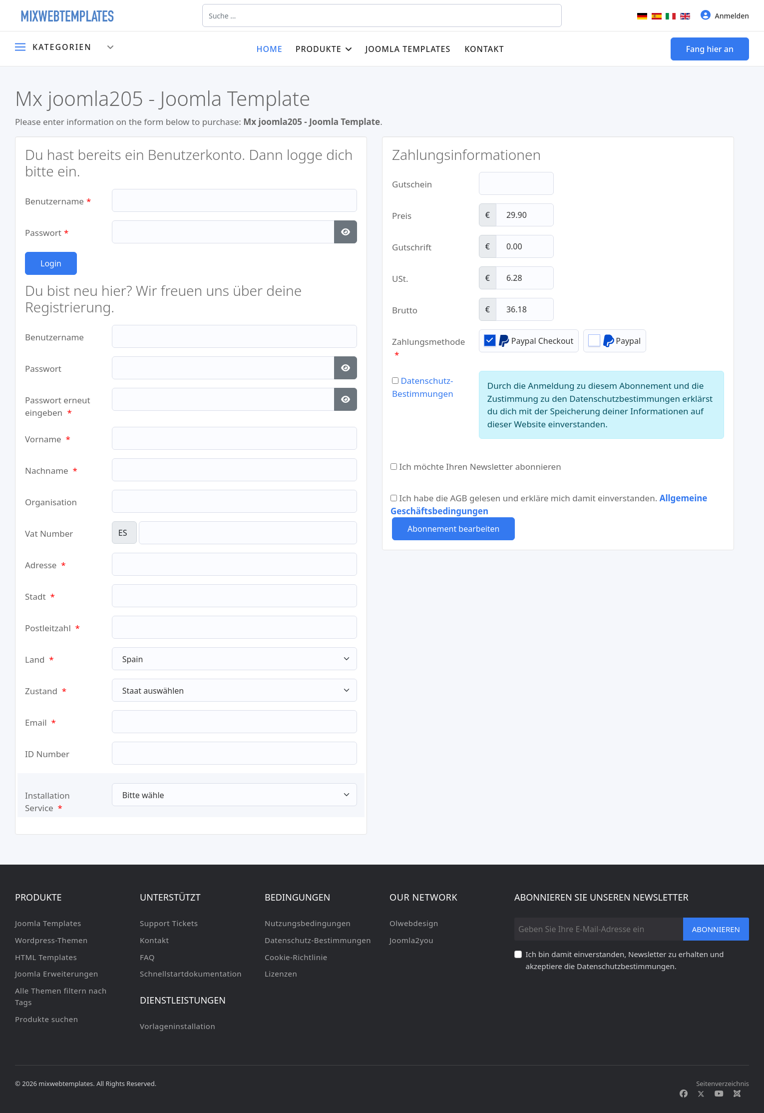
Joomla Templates (408, 48)
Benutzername (58, 201)
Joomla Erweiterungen (56, 974)
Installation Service (47, 798)
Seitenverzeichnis (722, 1083)
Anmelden (725, 15)
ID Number (47, 754)
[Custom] (737, 1093)
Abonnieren (716, 929)
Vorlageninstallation (177, 1026)
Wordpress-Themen (51, 940)
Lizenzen (281, 974)
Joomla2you (411, 940)
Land (39, 659)
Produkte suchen (46, 1019)
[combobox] (382, 15)
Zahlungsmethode (428, 344)
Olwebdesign (413, 923)
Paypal (615, 340)
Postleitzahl (52, 628)
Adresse (45, 565)
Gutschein (412, 184)
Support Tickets (169, 923)
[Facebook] (684, 1093)
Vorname (47, 439)
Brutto (404, 310)
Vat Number (49, 533)
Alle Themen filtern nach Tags (61, 997)
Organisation (51, 502)
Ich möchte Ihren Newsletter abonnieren (475, 466)
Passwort (46, 232)
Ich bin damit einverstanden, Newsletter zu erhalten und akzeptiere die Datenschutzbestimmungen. (625, 960)
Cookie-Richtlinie (296, 957)
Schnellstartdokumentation (191, 974)
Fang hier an (710, 48)
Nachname (51, 470)
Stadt (40, 596)
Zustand (45, 691)
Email (40, 722)
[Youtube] (719, 1093)
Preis (401, 215)
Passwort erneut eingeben (57, 403)
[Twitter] (701, 1093)
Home (270, 48)
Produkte (319, 48)
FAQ (147, 957)
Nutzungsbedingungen (308, 923)
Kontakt (484, 48)
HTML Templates (46, 957)
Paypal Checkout (529, 340)
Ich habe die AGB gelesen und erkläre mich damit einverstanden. (548, 501)
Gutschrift (411, 247)
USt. (400, 278)
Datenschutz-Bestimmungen (318, 940)
